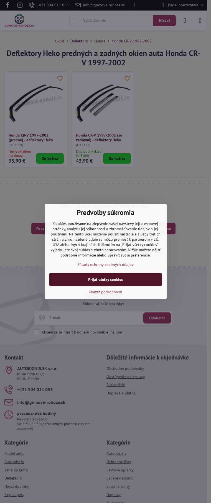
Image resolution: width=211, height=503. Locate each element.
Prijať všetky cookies (105, 279)
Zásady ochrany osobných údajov (105, 264)
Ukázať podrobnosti (105, 291)
